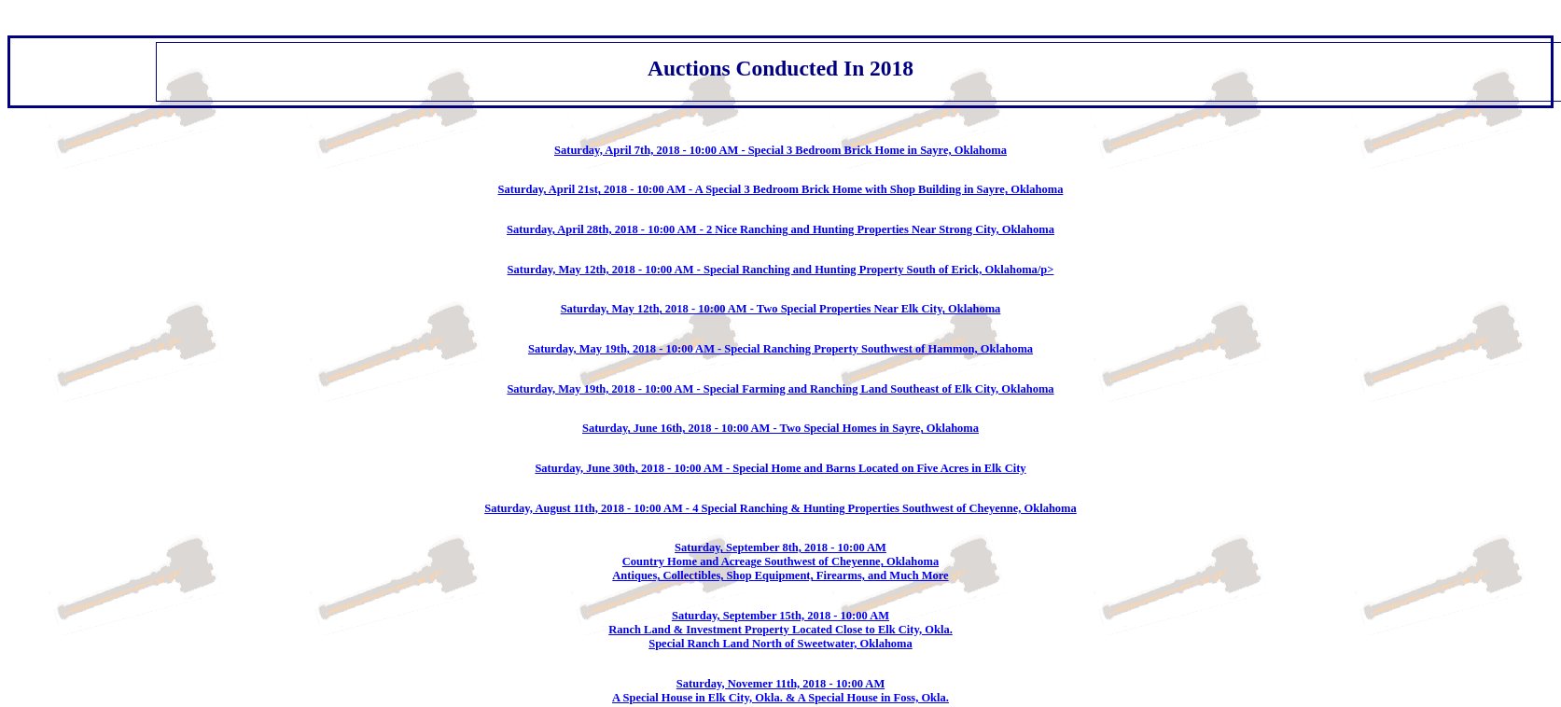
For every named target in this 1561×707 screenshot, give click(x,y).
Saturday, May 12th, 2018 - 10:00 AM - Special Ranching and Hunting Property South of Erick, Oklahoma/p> (781, 269)
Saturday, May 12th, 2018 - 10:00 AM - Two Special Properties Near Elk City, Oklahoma (781, 308)
